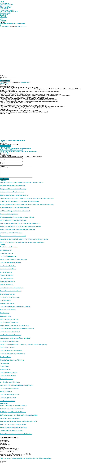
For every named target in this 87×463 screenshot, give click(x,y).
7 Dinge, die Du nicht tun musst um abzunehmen (14, 207)
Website (2, 166)
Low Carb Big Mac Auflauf (8, 397)
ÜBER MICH (3, 17)
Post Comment (4, 178)
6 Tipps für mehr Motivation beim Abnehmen (13, 427)
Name (2, 160)
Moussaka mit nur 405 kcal (8, 269)
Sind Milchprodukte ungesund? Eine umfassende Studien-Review (19, 201)
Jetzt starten (4, 14)
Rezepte (2, 245)
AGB (1, 458)
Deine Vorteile (4, 9)
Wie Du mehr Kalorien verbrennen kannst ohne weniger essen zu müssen (22, 242)
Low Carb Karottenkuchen (8, 266)
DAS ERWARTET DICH (7, 5)
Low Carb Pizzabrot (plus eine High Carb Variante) (15, 306)
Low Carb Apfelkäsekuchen (8, 256)
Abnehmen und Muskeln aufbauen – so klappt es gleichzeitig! (18, 421)
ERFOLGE (3, 15)
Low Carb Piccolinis (6, 272)
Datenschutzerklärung (18, 458)
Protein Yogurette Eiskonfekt (8, 247)
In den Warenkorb (5, 80)
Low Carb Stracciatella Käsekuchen (10, 335)
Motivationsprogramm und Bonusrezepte (12, 24)
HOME (2, 2)
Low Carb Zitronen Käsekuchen (9, 341)
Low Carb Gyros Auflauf (7, 347)
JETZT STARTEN (5, 3)
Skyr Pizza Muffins (5, 357)
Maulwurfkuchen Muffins (7, 281)
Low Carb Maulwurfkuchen (8, 375)
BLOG (1, 19)
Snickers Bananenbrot (6, 275)
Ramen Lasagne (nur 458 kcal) (9, 319)
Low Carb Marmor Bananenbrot (9, 388)
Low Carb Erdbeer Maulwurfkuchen (10, 262)
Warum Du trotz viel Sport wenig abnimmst (13, 424)
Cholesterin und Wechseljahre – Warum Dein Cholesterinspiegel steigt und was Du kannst (27, 198)
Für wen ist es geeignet (7, 10)
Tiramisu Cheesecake (6, 379)
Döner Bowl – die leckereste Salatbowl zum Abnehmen (16, 385)
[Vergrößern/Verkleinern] (0, 461)
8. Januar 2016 (20, 26)
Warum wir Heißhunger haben (9, 214)
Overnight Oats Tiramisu (7, 294)
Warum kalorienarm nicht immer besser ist (13, 236)
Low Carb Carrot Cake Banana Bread (11, 350)
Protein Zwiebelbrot (6, 391)
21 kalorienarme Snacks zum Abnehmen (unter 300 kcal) (17, 217)
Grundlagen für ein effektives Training (11, 431)
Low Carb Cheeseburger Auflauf (9, 394)
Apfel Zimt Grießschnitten (7, 310)
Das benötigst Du (5, 13)
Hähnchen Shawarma (6, 278)
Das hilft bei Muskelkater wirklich (10, 418)
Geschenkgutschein (32, 458)
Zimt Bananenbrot (5, 300)
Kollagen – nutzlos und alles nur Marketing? (13, 189)
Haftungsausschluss (45, 458)
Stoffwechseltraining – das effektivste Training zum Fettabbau (18, 415)
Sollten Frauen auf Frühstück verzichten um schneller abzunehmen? (20, 226)
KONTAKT (3, 21)
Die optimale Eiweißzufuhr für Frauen (11, 233)
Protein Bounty (4, 313)
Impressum (7, 458)
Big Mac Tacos (4, 366)
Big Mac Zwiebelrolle (6, 284)
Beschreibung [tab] (4, 83)
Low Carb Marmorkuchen (7, 401)
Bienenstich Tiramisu (6, 253)
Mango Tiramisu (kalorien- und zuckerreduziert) (14, 325)
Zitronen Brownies (5, 316)
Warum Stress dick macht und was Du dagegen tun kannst (17, 229)
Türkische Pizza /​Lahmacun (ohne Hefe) (12, 360)
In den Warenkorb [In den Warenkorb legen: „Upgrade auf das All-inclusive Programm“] (5, 146)
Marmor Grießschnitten (7, 303)
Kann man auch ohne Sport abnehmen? (12, 409)
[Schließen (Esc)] (5, 461)
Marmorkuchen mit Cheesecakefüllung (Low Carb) (15, 338)
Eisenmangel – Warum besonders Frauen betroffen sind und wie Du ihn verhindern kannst (27, 204)
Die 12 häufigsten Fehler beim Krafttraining (13, 412)
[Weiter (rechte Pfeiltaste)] (2, 462)
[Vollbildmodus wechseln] (2, 461)
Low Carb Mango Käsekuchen (9, 322)
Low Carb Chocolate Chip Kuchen (10, 382)
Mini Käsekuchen (5, 369)
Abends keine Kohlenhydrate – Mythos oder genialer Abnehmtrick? (20, 223)
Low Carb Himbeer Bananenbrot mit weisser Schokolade (17, 328)
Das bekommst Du (5, 6)
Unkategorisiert (25, 82)
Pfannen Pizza (4, 363)
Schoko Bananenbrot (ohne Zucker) (10, 291)
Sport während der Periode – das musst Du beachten (16, 434)
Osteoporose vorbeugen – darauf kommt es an (14, 195)
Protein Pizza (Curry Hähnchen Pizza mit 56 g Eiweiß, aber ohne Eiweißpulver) (23, 344)
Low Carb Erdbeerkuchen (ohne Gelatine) (12, 354)
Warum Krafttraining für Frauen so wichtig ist (13, 405)
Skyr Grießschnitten (6, 250)
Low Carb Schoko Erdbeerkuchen (10, 332)
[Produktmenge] (8, 79)
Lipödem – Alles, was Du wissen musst (12, 192)
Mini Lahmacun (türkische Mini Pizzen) (11, 288)
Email (2, 163)
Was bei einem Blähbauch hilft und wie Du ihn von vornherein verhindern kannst (24, 239)
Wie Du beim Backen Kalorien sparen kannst (13, 220)
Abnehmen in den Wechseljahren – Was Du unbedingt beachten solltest (21, 182)
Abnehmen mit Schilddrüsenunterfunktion (12, 185)
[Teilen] (4, 461)
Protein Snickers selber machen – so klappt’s (13, 259)
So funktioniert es (5, 7)
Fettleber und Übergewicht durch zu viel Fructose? (15, 211)
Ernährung (3, 180)
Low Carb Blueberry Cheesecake (9, 297)
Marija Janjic (6, 26)
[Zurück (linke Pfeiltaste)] (0, 462)
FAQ (1, 18)
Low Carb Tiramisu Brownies (8, 372)
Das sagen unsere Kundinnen (9, 11)
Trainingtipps (4, 403)
